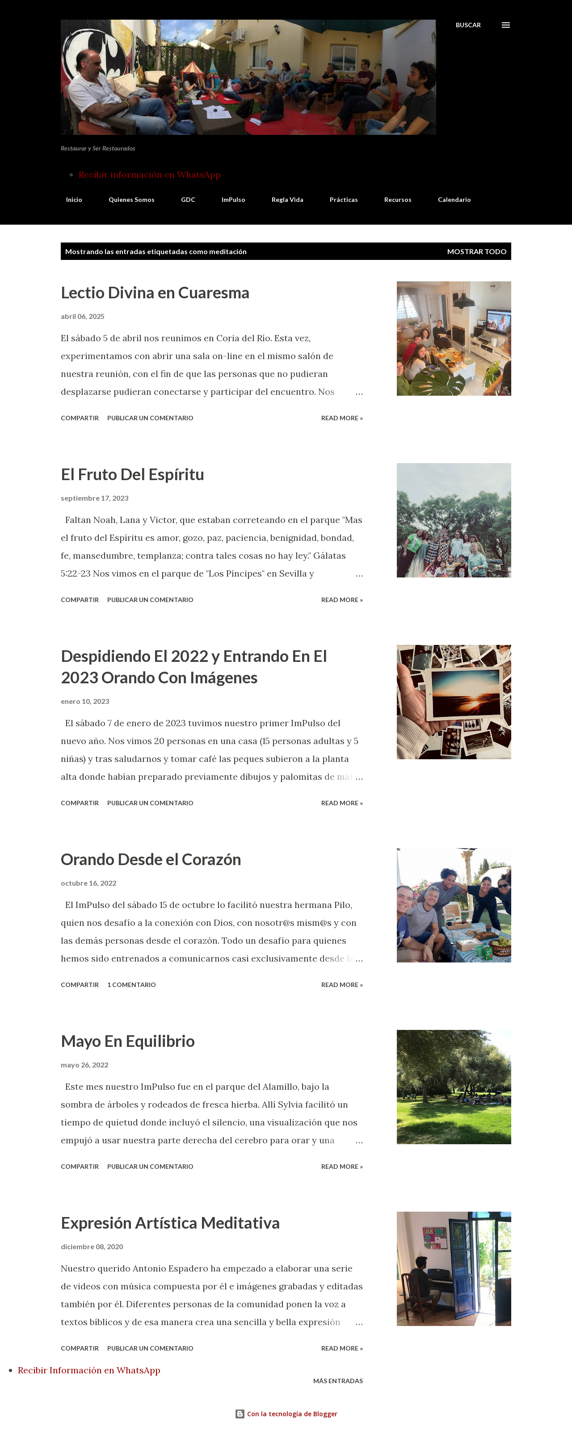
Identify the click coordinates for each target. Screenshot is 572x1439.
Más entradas (338, 1381)
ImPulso (228, 199)
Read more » (342, 418)
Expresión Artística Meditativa (170, 1222)
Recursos (392, 199)
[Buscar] (468, 25)
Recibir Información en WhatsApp (89, 1370)
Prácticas (338, 199)
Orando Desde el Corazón (151, 859)
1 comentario (131, 984)
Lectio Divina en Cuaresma (155, 292)
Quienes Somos (126, 199)
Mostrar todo (477, 251)
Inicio (69, 199)
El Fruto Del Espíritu (132, 474)
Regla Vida (282, 199)
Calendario (449, 199)
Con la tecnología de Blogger (286, 1414)
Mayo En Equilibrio (128, 1040)
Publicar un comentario (150, 418)
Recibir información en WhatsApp (150, 174)
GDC (183, 199)
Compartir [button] (80, 418)
